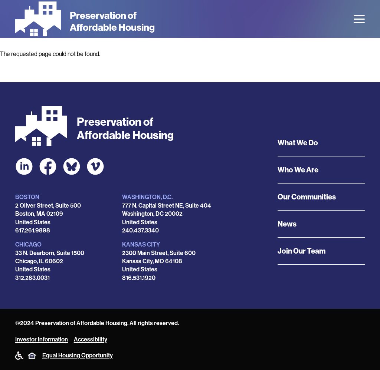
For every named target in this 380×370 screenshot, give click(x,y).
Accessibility (90, 339)
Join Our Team (301, 251)
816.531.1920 (138, 277)
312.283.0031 (32, 277)
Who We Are (298, 169)
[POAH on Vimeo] (95, 166)
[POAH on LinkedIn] (24, 166)
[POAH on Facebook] (48, 166)
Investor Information (41, 339)
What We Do (298, 142)
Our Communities (307, 196)
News (287, 223)
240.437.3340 (140, 230)
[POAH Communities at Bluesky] (72, 166)
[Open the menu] (359, 19)
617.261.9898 (32, 230)
